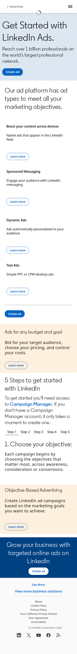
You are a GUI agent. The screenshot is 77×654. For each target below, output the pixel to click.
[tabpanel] (38, 460)
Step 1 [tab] (11, 432)
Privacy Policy (38, 609)
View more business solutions (38, 591)
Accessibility (38, 622)
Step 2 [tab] (25, 432)
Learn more (17, 156)
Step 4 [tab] (51, 432)
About (38, 601)
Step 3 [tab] (38, 432)
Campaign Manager (31, 404)
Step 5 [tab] (65, 432)
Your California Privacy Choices (38, 614)
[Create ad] (12, 72)
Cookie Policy (38, 605)
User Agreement (38, 618)
